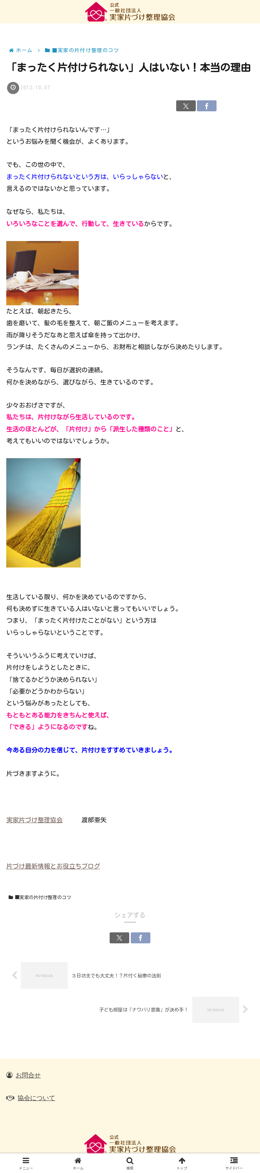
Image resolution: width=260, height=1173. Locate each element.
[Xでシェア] (186, 105)
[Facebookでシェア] (207, 105)
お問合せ (28, 1075)
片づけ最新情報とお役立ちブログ (53, 866)
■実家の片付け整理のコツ (40, 897)
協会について (36, 1098)
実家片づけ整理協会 (34, 820)
